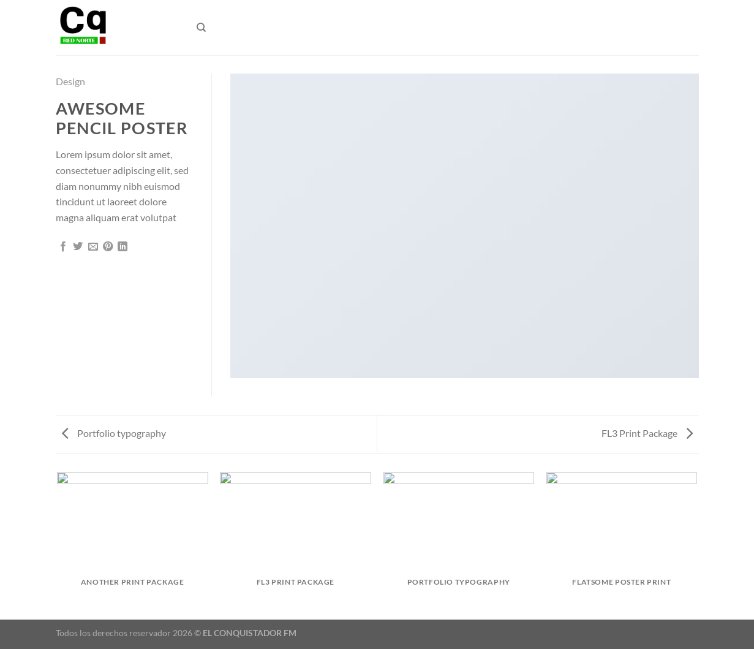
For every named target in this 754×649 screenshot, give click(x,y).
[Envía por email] (93, 246)
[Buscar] (201, 27)
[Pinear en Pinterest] (108, 246)
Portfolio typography (114, 433)
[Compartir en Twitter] (78, 246)
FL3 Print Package (647, 433)
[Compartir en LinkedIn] (122, 246)
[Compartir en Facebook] (63, 246)
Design (70, 81)
